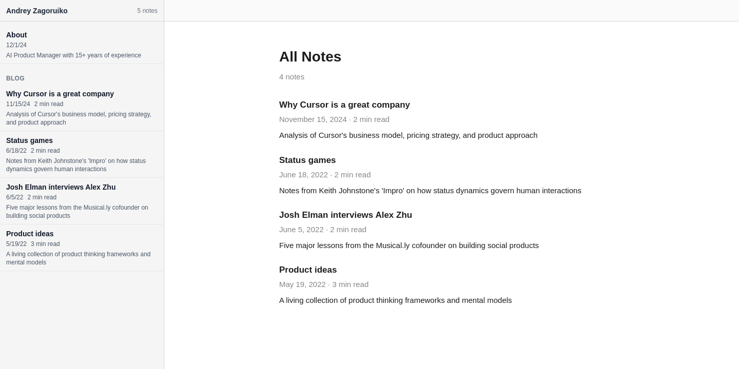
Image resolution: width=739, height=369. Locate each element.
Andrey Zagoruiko (37, 11)
